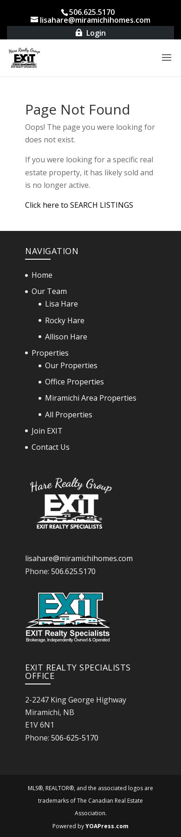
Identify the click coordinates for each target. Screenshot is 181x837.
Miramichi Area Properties (90, 398)
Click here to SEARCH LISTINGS (79, 205)
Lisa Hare (61, 304)
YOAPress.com (107, 826)
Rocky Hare (64, 320)
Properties (50, 353)
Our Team (49, 291)
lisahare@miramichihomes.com (79, 558)
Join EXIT (47, 431)
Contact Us (51, 447)
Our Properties (71, 365)
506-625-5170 (74, 738)
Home (42, 275)
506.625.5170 (73, 571)
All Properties (68, 414)
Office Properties (74, 382)
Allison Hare (66, 337)
